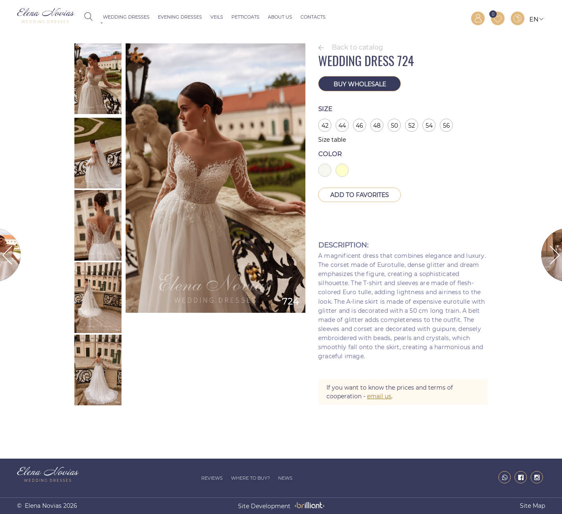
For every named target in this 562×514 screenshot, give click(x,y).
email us (379, 396)
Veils (216, 17)
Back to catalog (357, 47)
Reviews (212, 478)
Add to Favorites (359, 195)
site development (264, 506)
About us (280, 17)
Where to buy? (250, 478)
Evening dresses (180, 17)
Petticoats (245, 17)
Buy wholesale (359, 84)
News (285, 478)
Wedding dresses (126, 17)
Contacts (313, 17)
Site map (532, 505)
